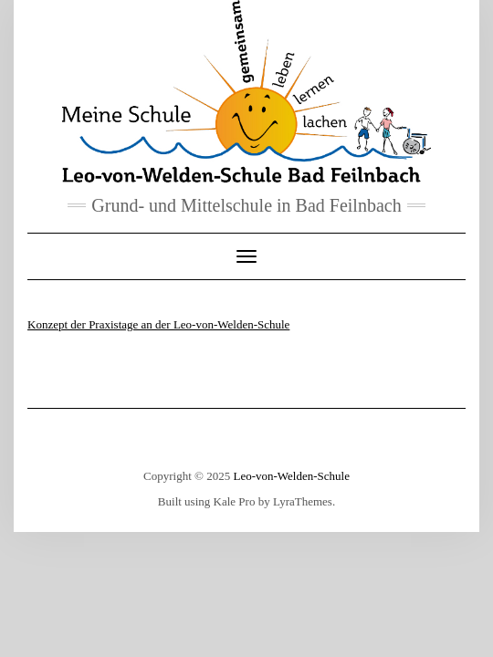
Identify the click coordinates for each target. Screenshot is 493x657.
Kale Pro (235, 501)
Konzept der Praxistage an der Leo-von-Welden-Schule (158, 324)
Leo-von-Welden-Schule (291, 476)
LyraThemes (302, 501)
